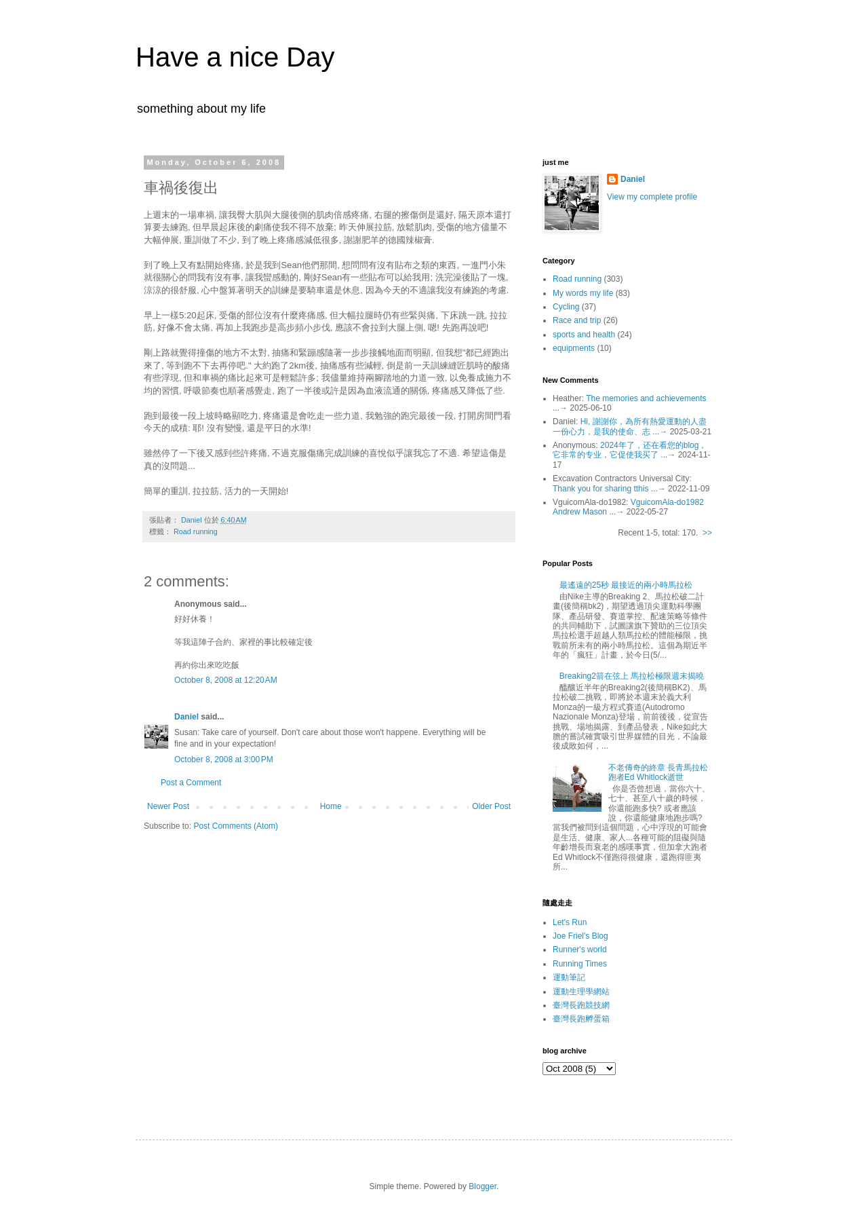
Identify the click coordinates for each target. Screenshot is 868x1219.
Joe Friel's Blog (580, 936)
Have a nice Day (235, 57)
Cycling (566, 307)
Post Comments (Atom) (235, 826)
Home (331, 806)
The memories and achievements (646, 398)
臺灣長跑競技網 (581, 1005)
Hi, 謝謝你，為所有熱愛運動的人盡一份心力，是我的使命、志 (630, 426)
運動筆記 (569, 977)
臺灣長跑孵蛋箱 (581, 1019)
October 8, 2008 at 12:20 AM (225, 680)
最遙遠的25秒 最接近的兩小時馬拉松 (626, 585)
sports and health (584, 334)
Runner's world (580, 949)
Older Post (491, 806)
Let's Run (570, 922)
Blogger (482, 1186)
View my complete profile (652, 197)
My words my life (583, 293)
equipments (574, 348)
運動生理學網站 (581, 991)
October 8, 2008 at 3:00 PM (223, 759)
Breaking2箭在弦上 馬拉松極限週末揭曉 (631, 676)
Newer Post (168, 806)
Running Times (580, 964)
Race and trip (577, 320)
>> (707, 533)
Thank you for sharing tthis (600, 488)
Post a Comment (191, 782)
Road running (196, 531)
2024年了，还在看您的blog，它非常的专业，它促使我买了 (630, 450)
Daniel (186, 716)
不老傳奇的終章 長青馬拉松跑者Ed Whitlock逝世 (658, 772)
